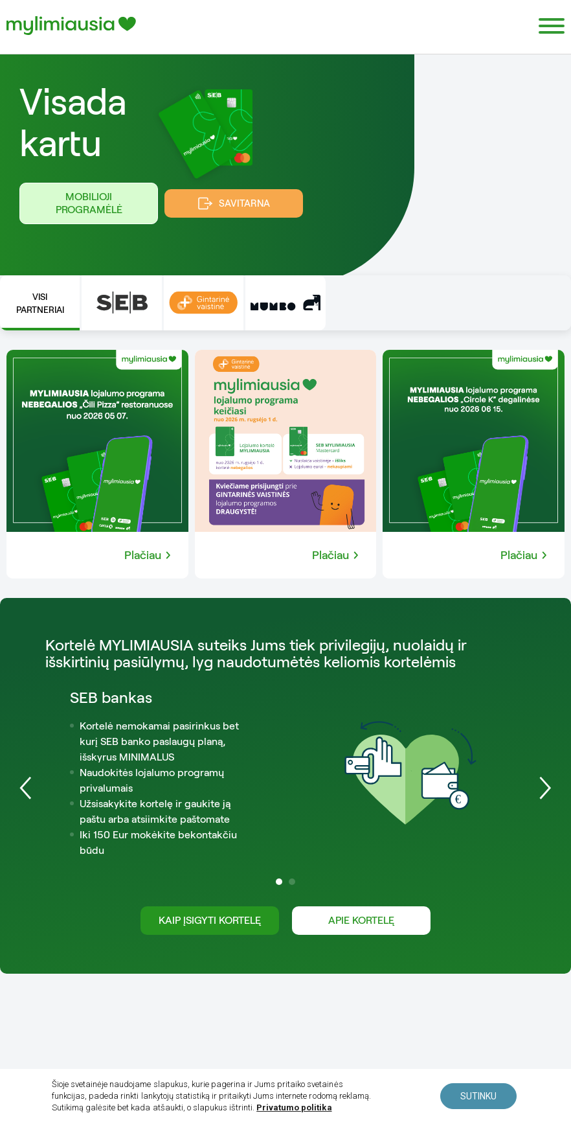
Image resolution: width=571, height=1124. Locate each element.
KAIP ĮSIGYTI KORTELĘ (210, 920)
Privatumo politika (292, 1108)
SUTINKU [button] (478, 1097)
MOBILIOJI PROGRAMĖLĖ (89, 203)
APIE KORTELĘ (361, 920)
